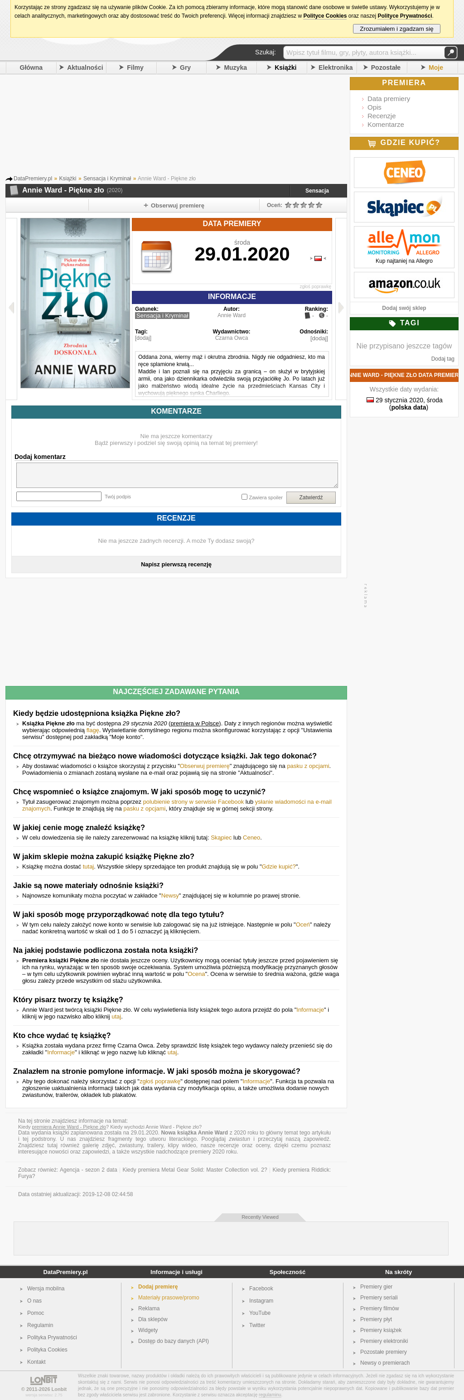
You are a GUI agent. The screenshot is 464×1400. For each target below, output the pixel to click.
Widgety (148, 1330)
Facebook (261, 1288)
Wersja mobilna (45, 1288)
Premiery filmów (379, 1308)
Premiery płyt (376, 1319)
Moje (436, 67)
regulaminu (270, 1394)
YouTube (260, 1313)
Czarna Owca (231, 338)
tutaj (88, 866)
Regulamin (40, 1325)
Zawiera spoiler (266, 497)
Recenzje (381, 116)
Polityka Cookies (47, 1350)
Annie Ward (232, 315)
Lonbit (59, 1389)
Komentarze (385, 124)
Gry (185, 67)
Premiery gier (376, 1287)
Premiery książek (380, 1330)
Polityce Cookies (325, 16)
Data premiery (388, 98)
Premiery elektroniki (384, 1341)
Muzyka (235, 67)
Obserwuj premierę (205, 766)
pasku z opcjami (308, 766)
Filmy (135, 67)
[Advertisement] (189, 126)
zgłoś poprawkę (315, 286)
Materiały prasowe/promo (168, 1297)
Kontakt (36, 1362)
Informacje (310, 1009)
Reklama (149, 1308)
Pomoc (35, 1313)
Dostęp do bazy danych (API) (173, 1341)
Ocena (196, 973)
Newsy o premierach (385, 1363)
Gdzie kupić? (279, 866)
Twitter (257, 1325)
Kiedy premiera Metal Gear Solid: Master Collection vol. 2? (194, 1170)
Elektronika (336, 67)
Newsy (170, 895)
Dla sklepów (153, 1319)
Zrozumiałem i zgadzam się (397, 28)
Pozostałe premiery (383, 1352)
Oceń (303, 924)
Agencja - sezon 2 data (88, 1170)
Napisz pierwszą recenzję (176, 564)
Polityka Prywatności (52, 1337)
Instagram (261, 1301)
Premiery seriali (379, 1297)
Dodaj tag (442, 359)
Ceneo (251, 837)
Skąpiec (221, 837)
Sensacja (317, 191)
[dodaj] (143, 338)
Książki (285, 67)
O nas (34, 1301)
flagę (93, 730)
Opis (374, 107)
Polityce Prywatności (404, 16)
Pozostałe (386, 67)
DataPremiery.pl (65, 1272)
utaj (116, 1016)
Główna (31, 67)
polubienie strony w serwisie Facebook (193, 801)
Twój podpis (118, 496)
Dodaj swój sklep (404, 308)
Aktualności (85, 67)
